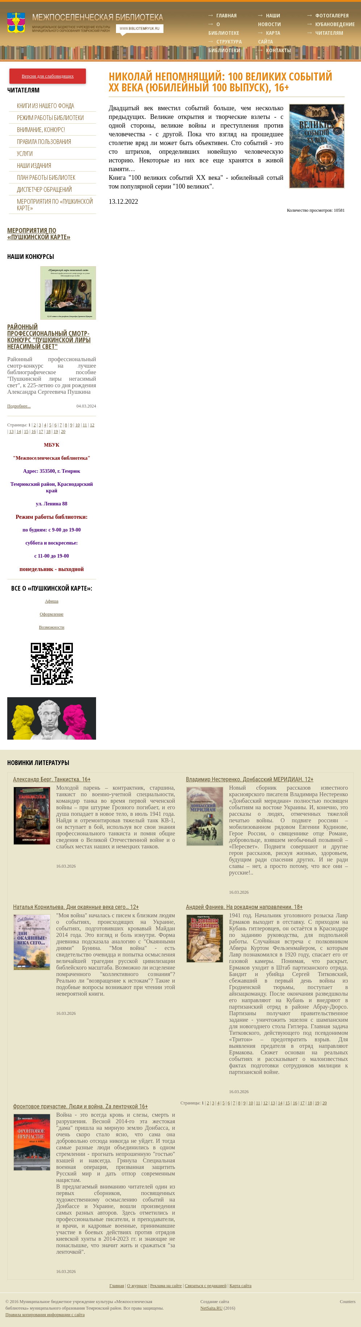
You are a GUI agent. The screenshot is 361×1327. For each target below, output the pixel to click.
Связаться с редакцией (206, 1285)
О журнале (137, 1285)
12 (92, 424)
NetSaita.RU (211, 1308)
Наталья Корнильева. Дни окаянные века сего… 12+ (76, 907)
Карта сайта (240, 1285)
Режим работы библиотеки (50, 117)
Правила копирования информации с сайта (44, 1314)
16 (34, 431)
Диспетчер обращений (44, 189)
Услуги (25, 153)
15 (26, 431)
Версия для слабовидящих (48, 76)
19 (56, 431)
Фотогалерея (332, 15)
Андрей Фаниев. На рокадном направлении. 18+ (244, 907)
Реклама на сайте (166, 1285)
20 (63, 431)
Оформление (51, 614)
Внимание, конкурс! (41, 129)
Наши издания (34, 165)
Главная (226, 15)
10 (77, 424)
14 (19, 431)
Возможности (52, 627)
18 (48, 431)
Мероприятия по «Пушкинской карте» (55, 204)
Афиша (51, 601)
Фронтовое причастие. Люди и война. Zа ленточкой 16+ (80, 1106)
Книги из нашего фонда (45, 105)
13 (11, 431)
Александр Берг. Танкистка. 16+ (52, 779)
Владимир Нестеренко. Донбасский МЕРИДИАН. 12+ (250, 779)
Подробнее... (19, 406)
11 (85, 424)
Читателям (329, 32)
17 (41, 431)
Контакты (278, 50)
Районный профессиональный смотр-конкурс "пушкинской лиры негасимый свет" (49, 336)
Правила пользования (44, 141)
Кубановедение (335, 24)
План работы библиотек (46, 177)
